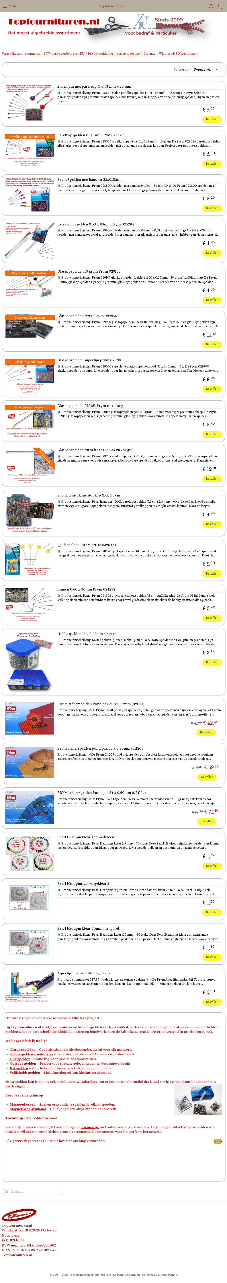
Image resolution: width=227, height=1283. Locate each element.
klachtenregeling (128, 53)
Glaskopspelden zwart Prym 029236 (87, 316)
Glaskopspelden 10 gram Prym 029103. (89, 271)
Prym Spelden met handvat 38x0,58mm (90, 180)
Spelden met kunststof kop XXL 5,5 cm (88, 495)
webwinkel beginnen (126, 1274)
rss (109, 1274)
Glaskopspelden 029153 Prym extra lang (90, 406)
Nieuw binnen (187, 53)
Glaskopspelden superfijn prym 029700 (89, 360)
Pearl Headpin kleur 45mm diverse (86, 837)
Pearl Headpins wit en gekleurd (83, 884)
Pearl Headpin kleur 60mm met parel (88, 929)
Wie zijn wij (167, 53)
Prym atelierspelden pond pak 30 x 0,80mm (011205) (100, 748)
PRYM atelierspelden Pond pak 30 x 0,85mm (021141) (100, 704)
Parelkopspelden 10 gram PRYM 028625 (90, 135)
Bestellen (212, 119)
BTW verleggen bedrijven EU (64, 53)
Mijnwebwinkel (168, 1274)
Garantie (149, 53)
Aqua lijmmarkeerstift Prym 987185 (86, 973)
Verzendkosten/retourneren (21, 53)
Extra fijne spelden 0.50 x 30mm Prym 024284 (95, 224)
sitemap (100, 1274)
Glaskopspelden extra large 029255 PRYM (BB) (95, 450)
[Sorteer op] (206, 69)
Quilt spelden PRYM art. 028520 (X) (86, 545)
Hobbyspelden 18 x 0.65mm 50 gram (87, 634)
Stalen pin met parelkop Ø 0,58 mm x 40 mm (94, 86)
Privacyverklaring (100, 53)
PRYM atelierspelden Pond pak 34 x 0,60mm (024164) (101, 793)
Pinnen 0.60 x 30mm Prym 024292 (86, 589)
